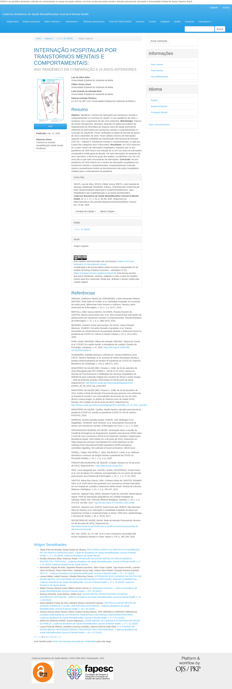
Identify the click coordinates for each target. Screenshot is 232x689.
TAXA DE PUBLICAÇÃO (120, 21)
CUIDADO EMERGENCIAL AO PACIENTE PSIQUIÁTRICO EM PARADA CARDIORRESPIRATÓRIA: (87, 615)
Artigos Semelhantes (50, 545)
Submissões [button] (72, 21)
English (154, 100)
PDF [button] (50, 126)
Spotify (177, 21)
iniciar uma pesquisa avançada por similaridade (74, 641)
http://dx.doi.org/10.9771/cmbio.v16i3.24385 (114, 502)
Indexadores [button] (205, 21)
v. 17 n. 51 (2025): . (65, 38)
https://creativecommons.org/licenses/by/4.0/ (94, 273)
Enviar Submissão (159, 41)
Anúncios (140, 21)
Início (38, 38)
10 (55, 637)
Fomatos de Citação (86, 211)
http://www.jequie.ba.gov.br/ (108, 466)
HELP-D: (44, 573)
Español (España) (159, 106)
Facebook (189, 21)
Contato (152, 21)
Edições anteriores (31, 21)
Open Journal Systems (159, 124)
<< (35, 637)
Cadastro (214, 7)
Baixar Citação (108, 211)
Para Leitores (157, 64)
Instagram (165, 21)
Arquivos (49, 38)
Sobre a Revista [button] (52, 21)
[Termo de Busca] (199, 29)
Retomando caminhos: (103, 588)
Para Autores (157, 70)
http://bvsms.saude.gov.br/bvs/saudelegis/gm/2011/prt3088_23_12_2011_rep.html (109, 405)
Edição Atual (12, 21)
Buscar (220, 29)
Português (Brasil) (159, 112)
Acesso (226, 7)
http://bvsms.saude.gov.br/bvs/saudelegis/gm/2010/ (109, 383)
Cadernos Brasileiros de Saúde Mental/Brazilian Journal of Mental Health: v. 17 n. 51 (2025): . (93, 573)
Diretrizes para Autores (93, 21)
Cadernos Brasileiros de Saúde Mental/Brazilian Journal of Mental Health (45, 14)
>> (60, 637)
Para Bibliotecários (159, 76)
